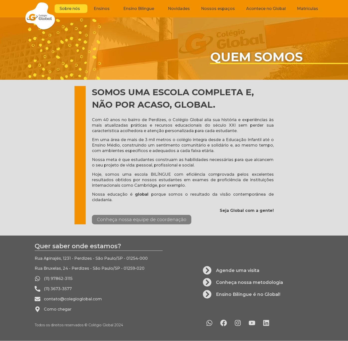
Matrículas (307, 8)
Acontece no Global (266, 8)
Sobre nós (71, 8)
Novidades (179, 8)
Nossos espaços (218, 8)
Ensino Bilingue (140, 8)
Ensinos (103, 8)
